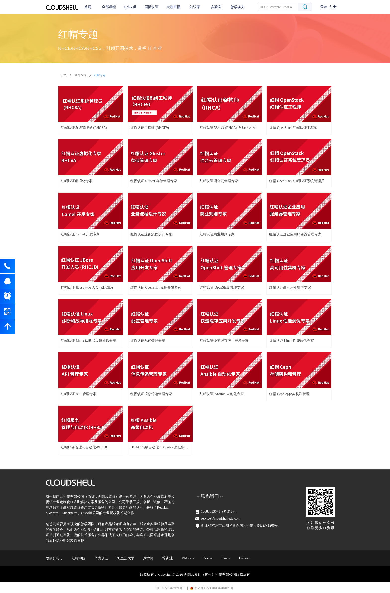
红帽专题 (100, 75)
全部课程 (80, 75)
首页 (64, 75)
